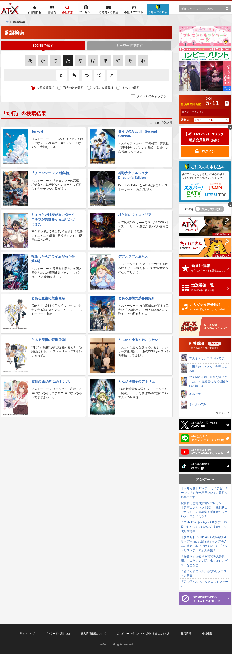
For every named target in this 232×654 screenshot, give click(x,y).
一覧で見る (220, 413)
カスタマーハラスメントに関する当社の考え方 (143, 633)
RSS (216, 343)
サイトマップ (27, 633)
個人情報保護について (93, 633)
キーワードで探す (129, 46)
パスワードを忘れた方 (57, 633)
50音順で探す (43, 46)
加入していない (211, 209)
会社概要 (207, 633)
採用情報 (186, 633)
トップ (5, 22)
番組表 (185, 119)
